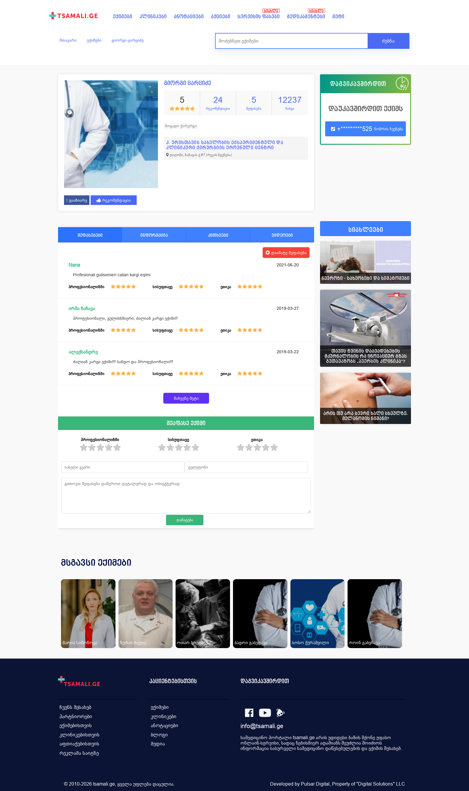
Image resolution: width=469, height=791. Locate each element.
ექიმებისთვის (76, 725)
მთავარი (68, 40)
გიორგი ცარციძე (128, 40)
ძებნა (388, 41)
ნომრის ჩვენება (388, 129)
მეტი (338, 16)
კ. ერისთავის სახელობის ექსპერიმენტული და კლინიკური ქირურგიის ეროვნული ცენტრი (224, 145)
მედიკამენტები (306, 16)
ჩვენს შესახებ (75, 707)
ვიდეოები (282, 235)
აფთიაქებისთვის (79, 743)
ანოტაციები (189, 16)
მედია (158, 743)
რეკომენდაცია (114, 200)
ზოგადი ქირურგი (181, 126)
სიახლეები (365, 230)
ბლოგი (159, 734)
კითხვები (218, 235)
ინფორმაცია (154, 235)
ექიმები (122, 16)
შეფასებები (90, 235)
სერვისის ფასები (258, 16)
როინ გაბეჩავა (364, 642)
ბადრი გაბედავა (250, 642)
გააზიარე (76, 200)
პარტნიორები (76, 716)
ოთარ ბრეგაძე (192, 642)
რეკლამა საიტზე (79, 752)
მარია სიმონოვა (80, 642)
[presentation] (398, 570)
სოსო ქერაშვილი (310, 642)
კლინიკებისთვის (80, 734)
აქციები (220, 16)
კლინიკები (153, 16)
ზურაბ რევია (133, 642)
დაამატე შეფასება (286, 252)
